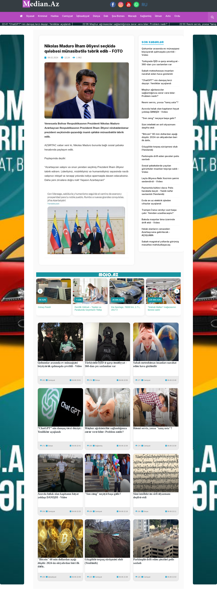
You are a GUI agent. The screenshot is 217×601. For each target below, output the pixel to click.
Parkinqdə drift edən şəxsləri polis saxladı (160, 158)
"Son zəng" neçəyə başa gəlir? (159, 118)
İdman (158, 15)
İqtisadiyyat (82, 15)
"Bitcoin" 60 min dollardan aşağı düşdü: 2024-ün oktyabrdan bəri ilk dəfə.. (159, 137)
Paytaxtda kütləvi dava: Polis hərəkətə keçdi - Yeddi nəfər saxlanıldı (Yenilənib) (157, 191)
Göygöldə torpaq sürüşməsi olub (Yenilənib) (160, 148)
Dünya (96, 15)
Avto (168, 15)
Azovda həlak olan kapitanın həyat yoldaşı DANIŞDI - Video (160, 110)
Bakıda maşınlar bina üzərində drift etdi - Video (158, 221)
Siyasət (30, 15)
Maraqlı (132, 15)
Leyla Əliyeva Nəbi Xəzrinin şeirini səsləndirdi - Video (160, 180)
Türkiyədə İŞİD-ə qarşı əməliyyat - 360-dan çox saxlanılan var (160, 63)
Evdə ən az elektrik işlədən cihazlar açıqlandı (156, 202)
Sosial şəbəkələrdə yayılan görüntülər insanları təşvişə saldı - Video (160, 168)
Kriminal (42, 15)
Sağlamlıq (145, 15)
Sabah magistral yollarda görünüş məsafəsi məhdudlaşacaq (160, 243)
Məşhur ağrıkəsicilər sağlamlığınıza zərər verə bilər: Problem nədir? (158, 92)
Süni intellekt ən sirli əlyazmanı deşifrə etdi (158, 126)
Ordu (177, 15)
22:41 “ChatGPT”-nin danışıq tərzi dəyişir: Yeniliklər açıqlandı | (48, 24)
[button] (40, 291)
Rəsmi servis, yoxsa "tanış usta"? (160, 102)
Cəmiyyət (67, 15)
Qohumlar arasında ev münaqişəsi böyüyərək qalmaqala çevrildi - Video (160, 51)
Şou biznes (118, 15)
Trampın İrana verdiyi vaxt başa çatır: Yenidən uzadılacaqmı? (159, 211)
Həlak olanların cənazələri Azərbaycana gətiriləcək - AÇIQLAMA (156, 232)
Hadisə (54, 15)
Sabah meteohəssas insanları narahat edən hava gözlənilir (158, 72)
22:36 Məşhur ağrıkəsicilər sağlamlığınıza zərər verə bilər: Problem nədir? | (136, 24)
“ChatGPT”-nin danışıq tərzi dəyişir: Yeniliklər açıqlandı (157, 82)
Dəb (106, 15)
